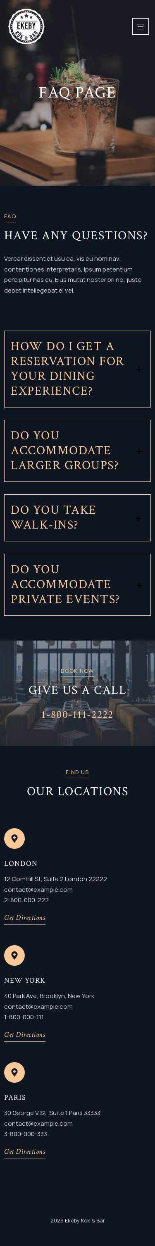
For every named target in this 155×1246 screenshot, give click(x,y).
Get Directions (24, 917)
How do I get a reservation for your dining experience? (67, 369)
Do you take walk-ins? (54, 518)
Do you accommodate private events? (66, 584)
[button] (77, 369)
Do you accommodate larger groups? (65, 451)
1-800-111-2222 (77, 715)
